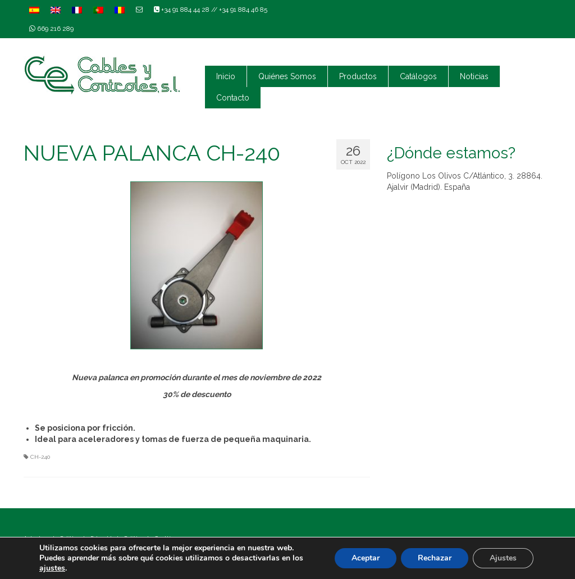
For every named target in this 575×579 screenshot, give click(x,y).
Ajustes (503, 558)
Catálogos (418, 76)
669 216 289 (51, 29)
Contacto (232, 97)
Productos (358, 76)
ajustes (52, 568)
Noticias (474, 76)
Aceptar (366, 558)
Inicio (225, 76)
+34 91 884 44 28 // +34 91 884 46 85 (210, 9)
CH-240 (40, 457)
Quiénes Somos (287, 76)
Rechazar (434, 558)
